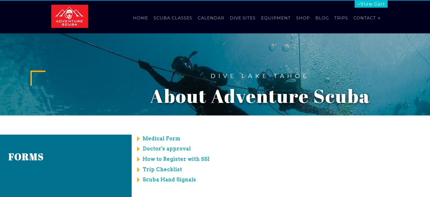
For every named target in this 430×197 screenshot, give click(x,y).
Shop (303, 18)
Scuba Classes (173, 18)
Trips (341, 18)
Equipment (276, 18)
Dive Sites (243, 18)
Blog (322, 18)
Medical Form (161, 138)
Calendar (211, 18)
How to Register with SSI (176, 159)
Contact (366, 18)
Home (140, 18)
